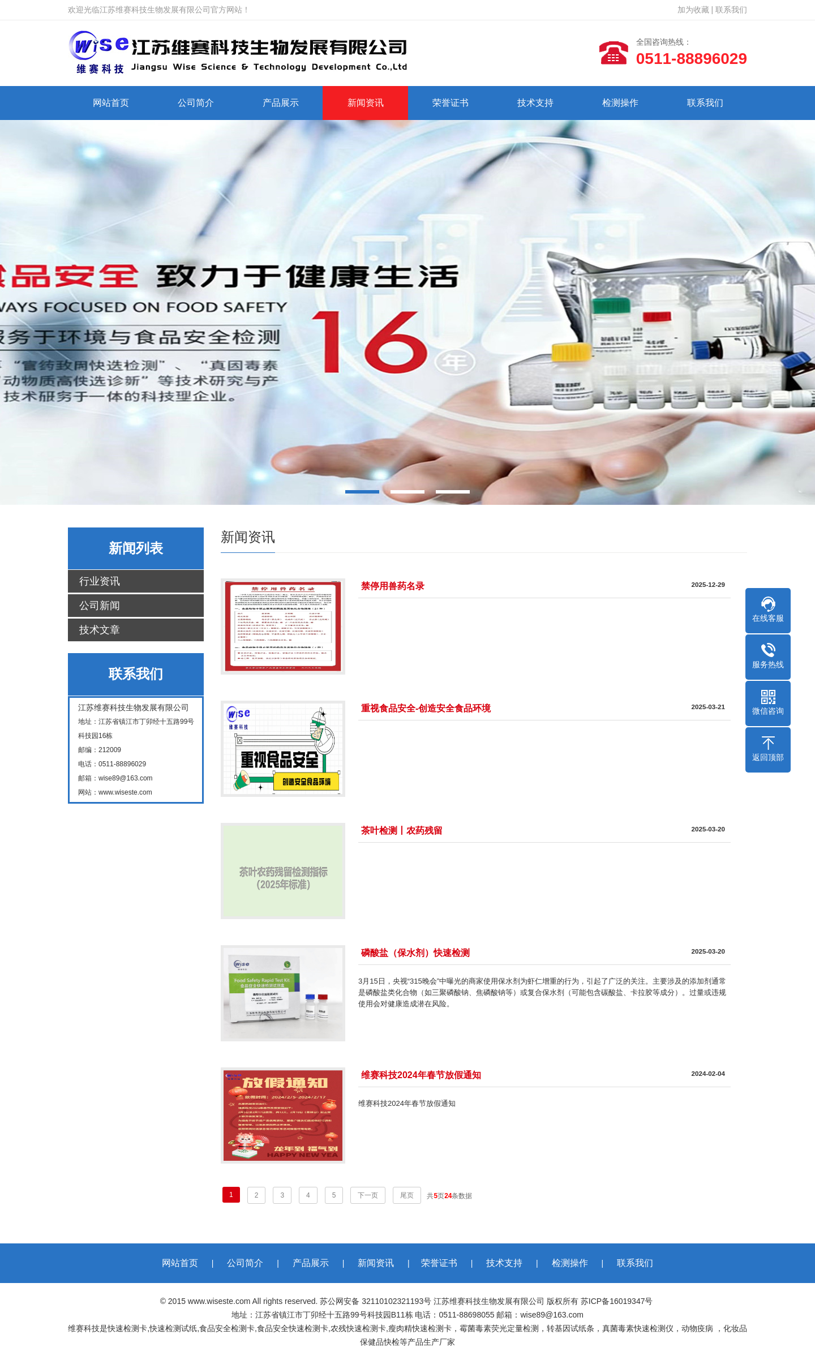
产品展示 (281, 103)
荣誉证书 (450, 103)
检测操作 (620, 103)
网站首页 (111, 103)
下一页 (368, 1195)
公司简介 (196, 103)
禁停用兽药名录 (392, 586)
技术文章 (99, 630)
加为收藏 (693, 9)
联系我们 (731, 9)
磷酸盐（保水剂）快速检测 (415, 953)
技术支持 (535, 103)
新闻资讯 (366, 103)
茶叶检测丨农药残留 (402, 830)
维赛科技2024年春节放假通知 (421, 1075)
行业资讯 (99, 581)
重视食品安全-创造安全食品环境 (426, 708)
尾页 (407, 1195)
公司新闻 (99, 605)
